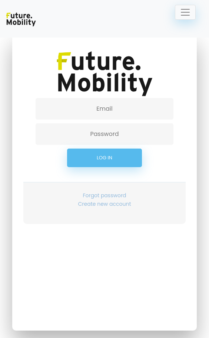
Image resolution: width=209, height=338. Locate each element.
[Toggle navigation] (185, 12)
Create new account (104, 204)
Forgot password (104, 195)
